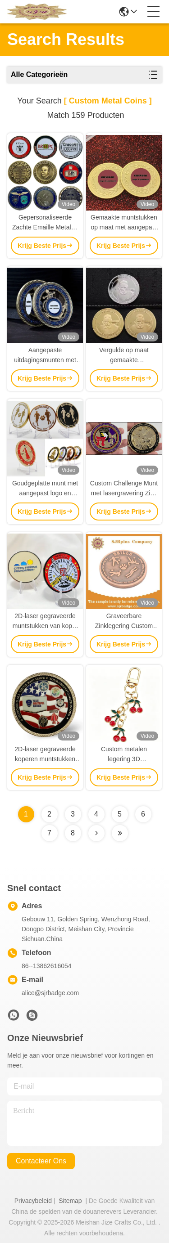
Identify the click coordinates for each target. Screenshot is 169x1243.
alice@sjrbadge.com (50, 992)
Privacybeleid (33, 1200)
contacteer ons (41, 1161)
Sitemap (70, 1200)
